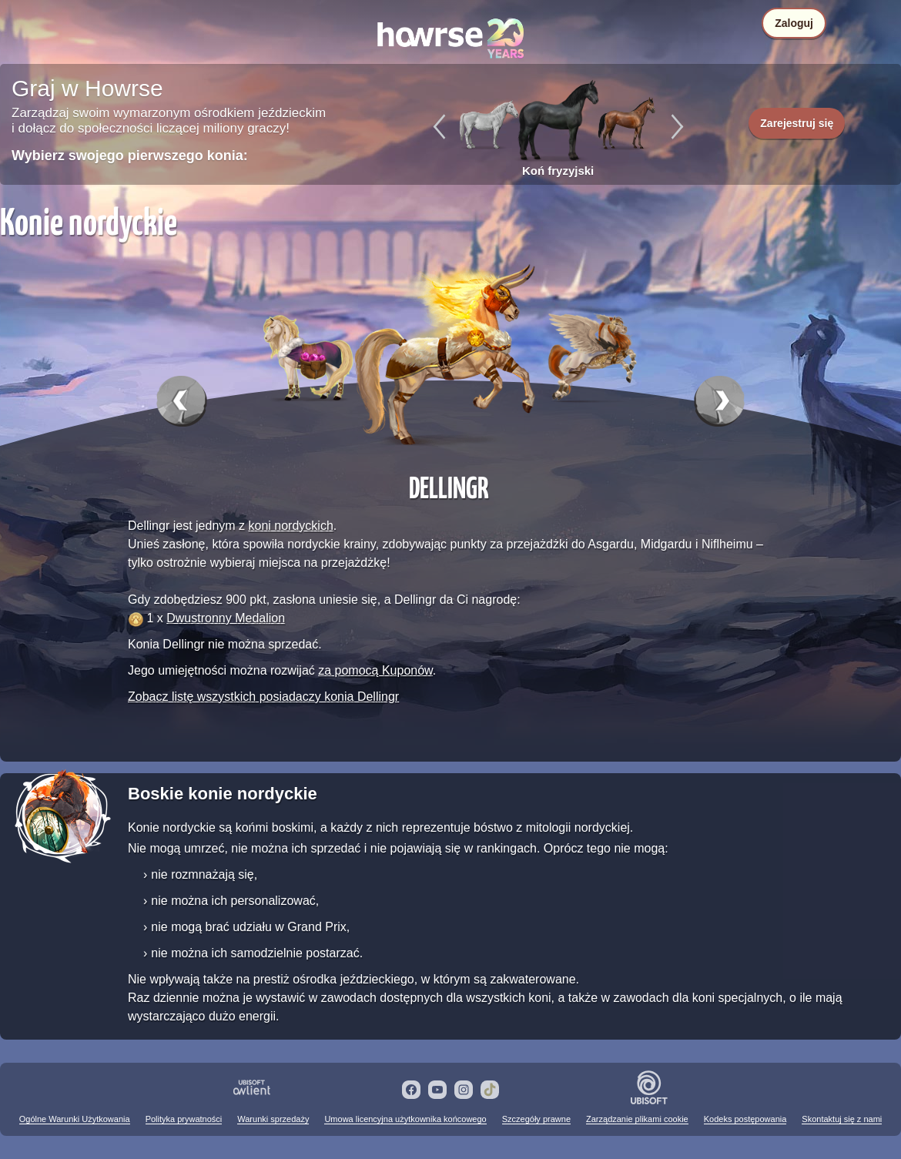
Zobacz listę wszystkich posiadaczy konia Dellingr (263, 696)
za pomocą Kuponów (375, 670)
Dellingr (449, 486)
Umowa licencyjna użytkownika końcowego (405, 1119)
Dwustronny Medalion (225, 618)
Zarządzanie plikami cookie (637, 1119)
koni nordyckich (291, 525)
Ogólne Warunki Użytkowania (74, 1119)
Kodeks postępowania (745, 1119)
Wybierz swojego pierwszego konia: (130, 155)
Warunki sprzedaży (273, 1119)
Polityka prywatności (184, 1119)
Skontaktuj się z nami (842, 1119)
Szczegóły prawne (536, 1119)
